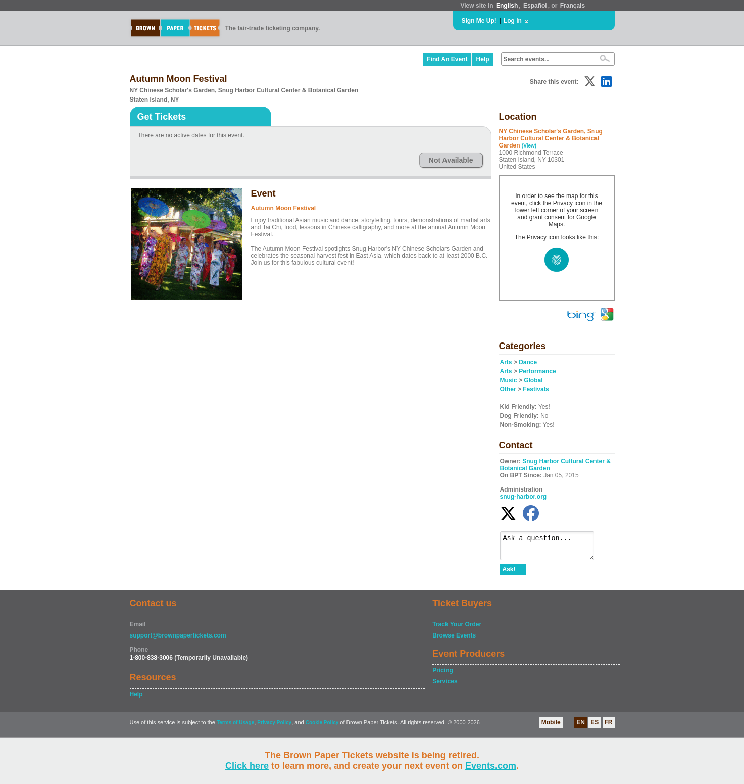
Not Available (451, 160)
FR (609, 726)
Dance (528, 362)
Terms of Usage (235, 727)
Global (533, 380)
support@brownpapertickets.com (178, 640)
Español (535, 5)
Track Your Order (456, 628)
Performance (537, 371)
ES (594, 726)
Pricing (442, 674)
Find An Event (447, 59)
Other (508, 389)
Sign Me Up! (479, 20)
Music (508, 380)
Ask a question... (552, 548)
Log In (513, 20)
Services (444, 686)
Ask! (509, 573)
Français (572, 5)
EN (580, 726)
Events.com (490, 766)
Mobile (551, 726)
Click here (247, 766)
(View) (529, 146)
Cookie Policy (322, 727)
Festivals (536, 389)
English (507, 5)
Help (482, 59)
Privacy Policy (274, 727)
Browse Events (454, 640)
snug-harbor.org (523, 496)
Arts (506, 362)
